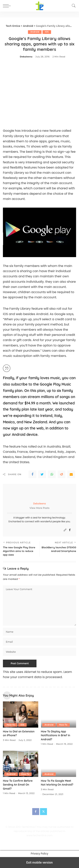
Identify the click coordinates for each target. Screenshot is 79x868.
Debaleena (26, 56)
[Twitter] (43, 811)
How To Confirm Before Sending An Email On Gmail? (18, 784)
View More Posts (39, 508)
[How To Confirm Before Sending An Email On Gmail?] (20, 764)
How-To (11, 725)
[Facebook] (69, 530)
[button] (8, 6)
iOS (47, 32)
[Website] (65, 530)
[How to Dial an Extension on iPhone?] (20, 714)
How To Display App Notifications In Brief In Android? (55, 735)
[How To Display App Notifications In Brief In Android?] (58, 714)
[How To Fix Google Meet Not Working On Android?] (58, 764)
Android (34, 32)
